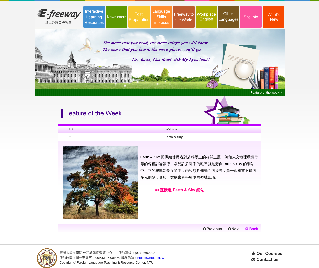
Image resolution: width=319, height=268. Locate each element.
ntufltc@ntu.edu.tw (150, 258)
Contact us (268, 259)
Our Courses (269, 253)
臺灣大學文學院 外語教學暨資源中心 (86, 253)
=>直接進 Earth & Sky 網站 (179, 190)
